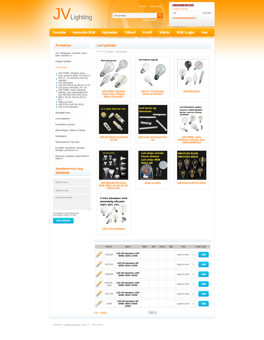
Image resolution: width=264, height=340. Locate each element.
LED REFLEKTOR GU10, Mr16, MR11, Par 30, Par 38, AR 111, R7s (73, 97)
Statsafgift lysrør (62, 113)
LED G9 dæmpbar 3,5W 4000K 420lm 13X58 (127, 293)
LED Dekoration (65, 83)
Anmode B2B (84, 32)
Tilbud (129, 32)
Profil (147, 32)
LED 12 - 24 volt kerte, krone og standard (72, 79)
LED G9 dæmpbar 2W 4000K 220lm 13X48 (127, 264)
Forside (142, 6)
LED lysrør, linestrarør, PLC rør (72, 87)
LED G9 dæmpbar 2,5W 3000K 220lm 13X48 (127, 254)
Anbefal (103, 312)
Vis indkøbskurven (183, 18)
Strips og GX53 (65, 102)
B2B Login (185, 32)
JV (72, 14)
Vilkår (164, 32)
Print (96, 312)
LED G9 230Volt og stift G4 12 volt (74, 85)
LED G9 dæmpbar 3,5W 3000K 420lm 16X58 (127, 274)
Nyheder (109, 32)
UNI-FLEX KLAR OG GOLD (71, 104)
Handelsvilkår (156, 6)
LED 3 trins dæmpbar (68, 107)
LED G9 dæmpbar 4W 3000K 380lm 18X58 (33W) (127, 303)
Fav (204, 32)
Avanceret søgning (149, 20)
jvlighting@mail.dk (72, 325)
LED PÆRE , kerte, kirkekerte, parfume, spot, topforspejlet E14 (73, 91)
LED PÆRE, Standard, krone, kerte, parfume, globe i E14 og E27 (74, 74)
